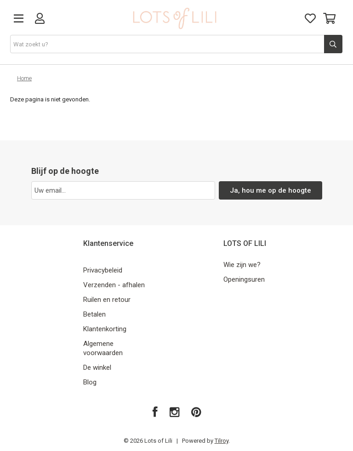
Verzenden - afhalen (114, 285)
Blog (90, 382)
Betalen (94, 314)
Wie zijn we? (242, 265)
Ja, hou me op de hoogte (270, 190)
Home (24, 78)
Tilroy (221, 440)
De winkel (97, 367)
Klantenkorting (104, 329)
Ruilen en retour (107, 299)
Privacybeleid (102, 270)
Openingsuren (244, 279)
